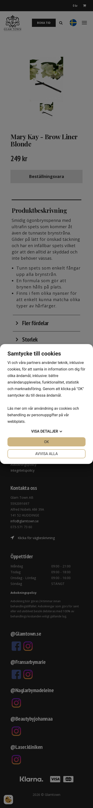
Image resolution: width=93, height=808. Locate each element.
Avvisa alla (46, 454)
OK (46, 442)
